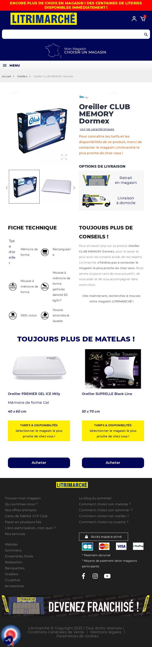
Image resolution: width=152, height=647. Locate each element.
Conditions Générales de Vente (55, 632)
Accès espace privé (103, 537)
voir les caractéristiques (97, 129)
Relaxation (13, 562)
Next (74, 188)
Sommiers (13, 550)
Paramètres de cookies (77, 636)
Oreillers (11, 574)
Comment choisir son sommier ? (105, 510)
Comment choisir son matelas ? (105, 504)
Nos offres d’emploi (20, 510)
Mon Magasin (75, 49)
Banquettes (15, 568)
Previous (7, 188)
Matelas (11, 544)
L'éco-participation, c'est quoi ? (30, 528)
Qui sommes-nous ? (21, 504)
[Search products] (76, 34)
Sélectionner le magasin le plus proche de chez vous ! (39, 430)
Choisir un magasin (85, 52)
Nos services (15, 534)
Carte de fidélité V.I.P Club (26, 516)
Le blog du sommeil (95, 498)
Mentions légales (105, 632)
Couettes (12, 580)
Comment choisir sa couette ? (103, 522)
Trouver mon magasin (23, 498)
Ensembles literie (19, 556)
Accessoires (14, 586)
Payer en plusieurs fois (23, 522)
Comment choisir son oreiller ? (104, 516)
